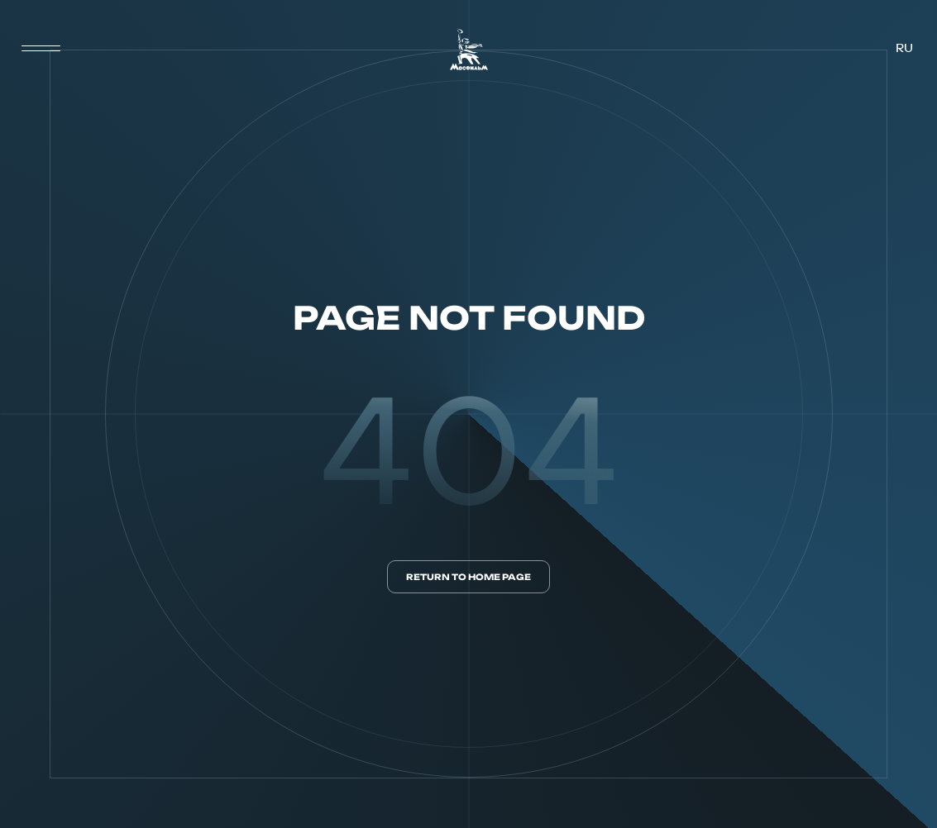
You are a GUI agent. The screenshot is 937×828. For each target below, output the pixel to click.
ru (904, 49)
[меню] (41, 48)
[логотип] (469, 49)
